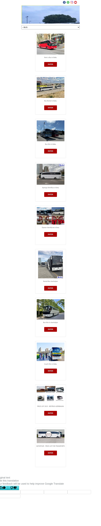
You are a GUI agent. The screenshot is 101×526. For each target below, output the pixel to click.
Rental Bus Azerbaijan (50, 281)
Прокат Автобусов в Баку (50, 227)
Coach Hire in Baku (50, 364)
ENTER (50, 64)
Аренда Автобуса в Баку (50, 188)
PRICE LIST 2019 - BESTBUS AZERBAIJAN (50, 406)
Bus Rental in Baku (50, 101)
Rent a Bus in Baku (50, 57)
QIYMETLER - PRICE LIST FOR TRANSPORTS (50, 446)
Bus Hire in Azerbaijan (50, 322)
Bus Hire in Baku (50, 144)
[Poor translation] (13, 488)
